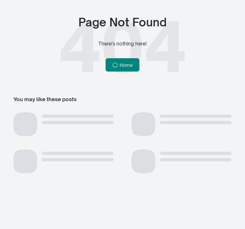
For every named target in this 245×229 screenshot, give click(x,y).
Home (122, 65)
